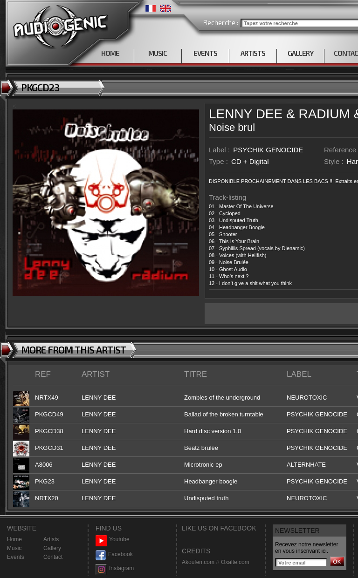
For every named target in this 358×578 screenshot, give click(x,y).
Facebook (114, 554)
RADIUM (324, 114)
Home (14, 539)
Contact (52, 557)
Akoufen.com (198, 562)
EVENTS (205, 53)
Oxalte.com (235, 562)
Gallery (52, 548)
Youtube (113, 539)
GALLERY (300, 53)
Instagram (115, 568)
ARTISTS (253, 53)
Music (14, 548)
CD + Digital (249, 161)
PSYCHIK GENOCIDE (268, 150)
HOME (110, 53)
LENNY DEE (245, 114)
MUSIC (157, 53)
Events (15, 557)
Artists (51, 539)
